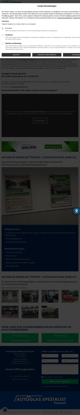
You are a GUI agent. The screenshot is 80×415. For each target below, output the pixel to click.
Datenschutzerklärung (65, 18)
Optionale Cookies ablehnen (47, 55)
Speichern (16, 55)
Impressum (5, 21)
